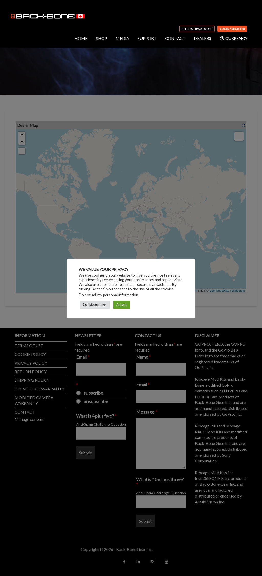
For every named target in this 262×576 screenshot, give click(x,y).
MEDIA (122, 38)
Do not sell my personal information (108, 295)
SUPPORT (147, 38)
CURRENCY (233, 38)
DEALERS (202, 38)
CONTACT (175, 38)
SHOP (101, 38)
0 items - (197, 29)
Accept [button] (121, 304)
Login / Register (232, 29)
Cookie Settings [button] (94, 304)
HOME (81, 38)
